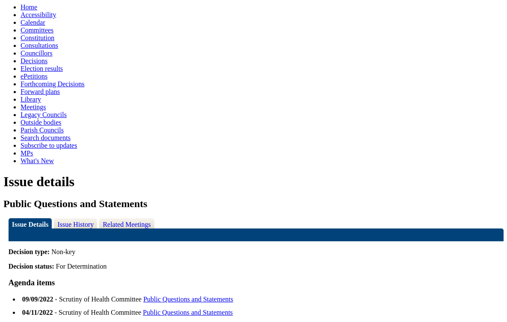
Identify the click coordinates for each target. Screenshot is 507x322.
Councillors (37, 53)
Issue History (75, 224)
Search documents (46, 137)
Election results (42, 68)
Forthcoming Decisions (53, 84)
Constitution (37, 37)
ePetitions (34, 76)
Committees (37, 30)
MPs (27, 153)
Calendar (33, 22)
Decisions (34, 60)
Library (31, 99)
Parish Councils (42, 130)
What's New (37, 160)
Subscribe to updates (49, 145)
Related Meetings (126, 224)
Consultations (39, 45)
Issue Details (30, 224)
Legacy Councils (44, 114)
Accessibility (38, 14)
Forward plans (40, 91)
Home (29, 7)
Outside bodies (41, 122)
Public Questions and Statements (188, 299)
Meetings (33, 107)
